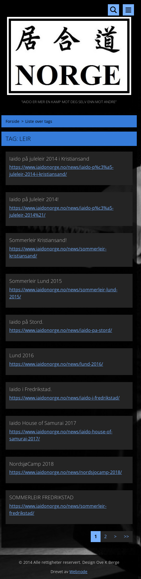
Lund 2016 (21, 355)
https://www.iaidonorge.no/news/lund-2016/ (56, 364)
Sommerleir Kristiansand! (38, 240)
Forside (12, 121)
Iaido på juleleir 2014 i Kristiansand (49, 158)
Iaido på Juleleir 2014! (33, 199)
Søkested (113, 9)
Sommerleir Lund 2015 (35, 281)
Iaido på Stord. (26, 321)
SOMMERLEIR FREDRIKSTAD (41, 497)
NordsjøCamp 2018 (31, 463)
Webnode (78, 571)
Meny (128, 9)
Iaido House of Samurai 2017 (42, 423)
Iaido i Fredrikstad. (30, 389)
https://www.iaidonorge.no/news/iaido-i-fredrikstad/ (64, 398)
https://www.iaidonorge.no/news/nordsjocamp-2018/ (65, 472)
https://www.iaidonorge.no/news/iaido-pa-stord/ (60, 330)
